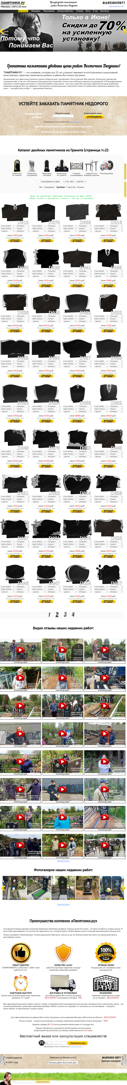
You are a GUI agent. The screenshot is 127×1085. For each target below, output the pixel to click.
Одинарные (49, 187)
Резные (80, 187)
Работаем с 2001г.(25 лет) (13, 6)
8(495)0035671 (114, 3)
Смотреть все (63, 862)
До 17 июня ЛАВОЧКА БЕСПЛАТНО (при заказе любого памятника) (34, 1079)
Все (41, 187)
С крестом (71, 187)
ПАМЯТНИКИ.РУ (13, 3)
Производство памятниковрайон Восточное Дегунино (63, 4)
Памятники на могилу (11, 4)
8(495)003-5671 (111, 1058)
